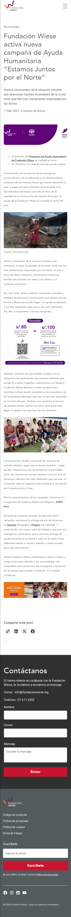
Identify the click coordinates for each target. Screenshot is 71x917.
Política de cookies (14, 827)
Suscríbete (10, 844)
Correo (8, 725)
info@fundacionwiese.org (31, 692)
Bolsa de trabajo (12, 833)
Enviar (35, 771)
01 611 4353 (26, 700)
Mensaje (9, 744)
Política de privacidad (15, 821)
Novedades (12, 27)
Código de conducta (15, 814)
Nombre (9, 707)
